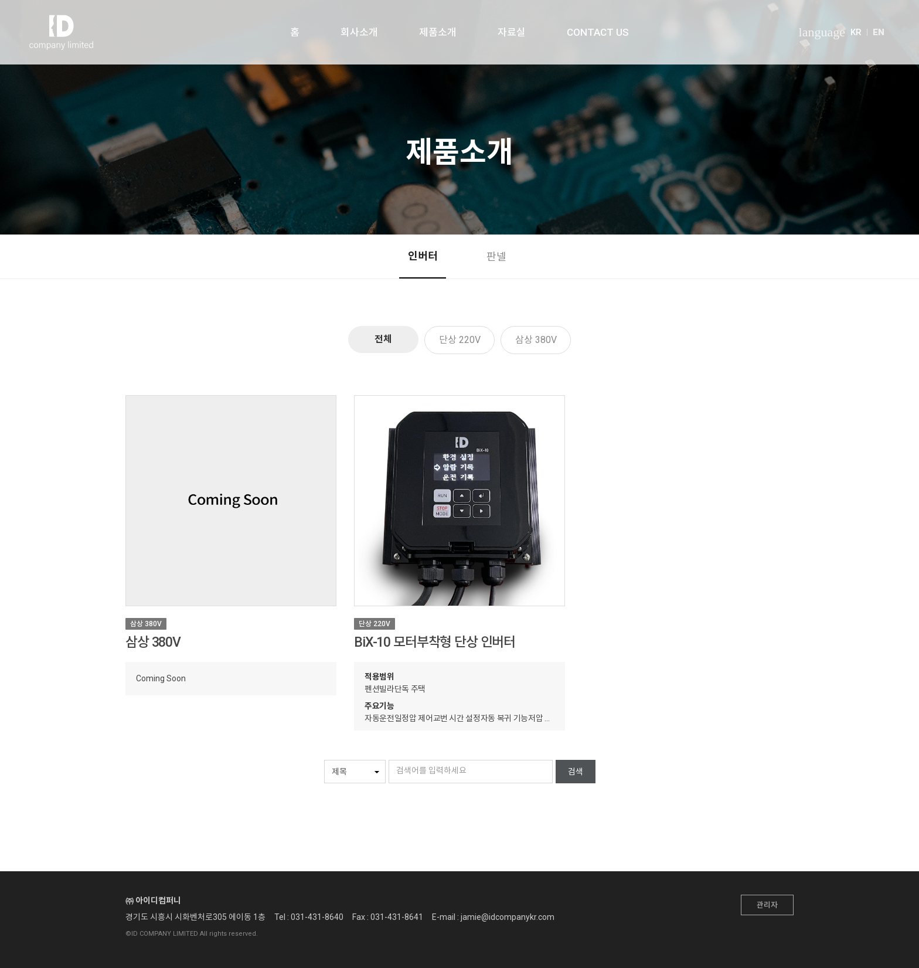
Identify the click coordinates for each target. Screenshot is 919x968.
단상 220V (460, 339)
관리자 (767, 905)
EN (878, 32)
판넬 (496, 256)
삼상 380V (536, 339)
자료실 (512, 32)
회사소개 (359, 32)
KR (856, 32)
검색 (575, 771)
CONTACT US (598, 32)
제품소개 (438, 32)
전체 (383, 339)
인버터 (422, 256)
